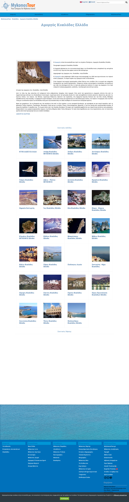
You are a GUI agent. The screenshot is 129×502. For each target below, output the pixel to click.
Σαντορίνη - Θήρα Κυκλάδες (98, 266)
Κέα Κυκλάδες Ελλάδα (76, 208)
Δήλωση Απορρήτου (110, 460)
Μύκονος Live (33, 449)
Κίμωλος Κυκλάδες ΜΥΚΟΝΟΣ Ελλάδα (27, 237)
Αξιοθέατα (64, 14)
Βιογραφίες (82, 457)
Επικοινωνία (108, 457)
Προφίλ (106, 452)
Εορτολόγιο (82, 466)
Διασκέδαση (39, 14)
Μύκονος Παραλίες (59, 446)
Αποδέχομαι (64, 498)
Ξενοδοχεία (6, 446)
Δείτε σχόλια (108, 474)
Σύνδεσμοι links (84, 477)
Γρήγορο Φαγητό (33, 463)
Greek (92, 2)
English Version (111, 469)
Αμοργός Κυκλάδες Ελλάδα (29, 19)
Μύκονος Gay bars (34, 452)
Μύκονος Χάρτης (85, 446)
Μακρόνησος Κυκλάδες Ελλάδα (75, 237)
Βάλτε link (108, 455)
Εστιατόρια (31, 455)
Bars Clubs (31, 446)
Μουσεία (56, 457)
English (84, 2)
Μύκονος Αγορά (33, 457)
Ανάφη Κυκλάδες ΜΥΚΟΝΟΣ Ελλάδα (51, 153)
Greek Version (110, 466)
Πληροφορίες (90, 14)
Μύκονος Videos (59, 452)
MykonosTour (116, 14)
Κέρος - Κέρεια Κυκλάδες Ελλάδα (99, 209)
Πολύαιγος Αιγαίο (75, 265)
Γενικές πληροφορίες (86, 452)
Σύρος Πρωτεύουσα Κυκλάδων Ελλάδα (99, 294)
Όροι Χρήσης (108, 463)
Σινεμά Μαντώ (33, 466)
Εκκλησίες (57, 460)
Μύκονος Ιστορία (85, 469)
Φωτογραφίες (57, 455)
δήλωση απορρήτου (120, 495)
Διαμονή (13, 14)
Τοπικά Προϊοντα (84, 455)
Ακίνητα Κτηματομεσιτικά (88, 472)
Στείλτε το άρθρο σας (111, 472)
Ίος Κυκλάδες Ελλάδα (52, 208)
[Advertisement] (64, 64)
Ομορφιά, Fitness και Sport (37, 460)
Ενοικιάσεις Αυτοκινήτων (11, 449)
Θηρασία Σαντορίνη (26, 208)
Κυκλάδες (15, 19)
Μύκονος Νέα (83, 460)
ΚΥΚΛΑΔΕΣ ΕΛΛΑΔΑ (28, 152)
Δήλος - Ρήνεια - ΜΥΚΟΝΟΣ (49, 181)
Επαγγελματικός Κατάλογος (88, 449)
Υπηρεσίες (82, 474)
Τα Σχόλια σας (83, 463)
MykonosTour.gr (110, 446)
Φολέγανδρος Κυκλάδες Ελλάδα (75, 322)
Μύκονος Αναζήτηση (111, 449)
